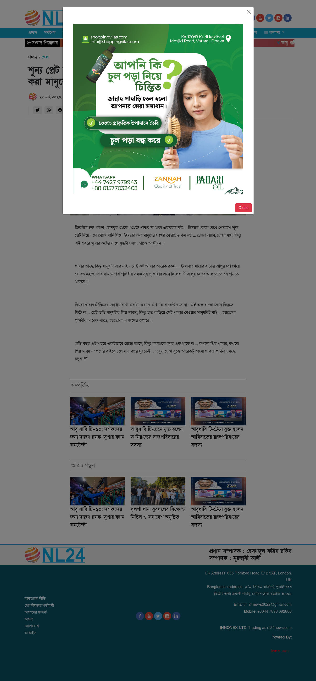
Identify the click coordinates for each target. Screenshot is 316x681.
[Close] (249, 12)
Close (243, 207)
